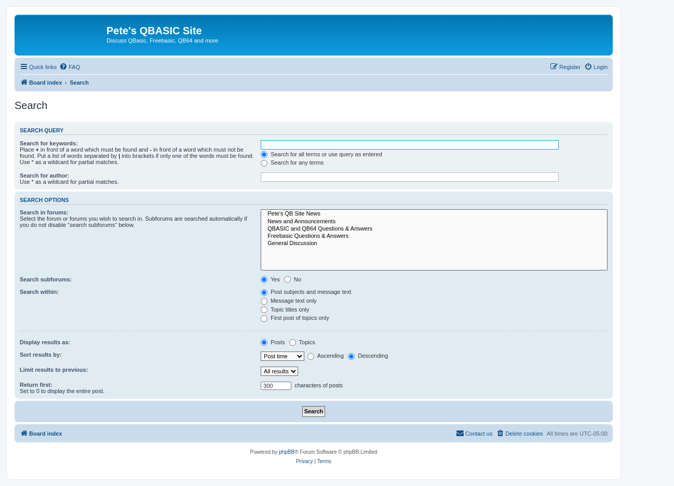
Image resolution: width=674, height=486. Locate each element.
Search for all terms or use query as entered (321, 154)
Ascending (325, 356)
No (292, 279)
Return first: (36, 385)
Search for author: (44, 175)
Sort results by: (41, 355)
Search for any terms (292, 162)
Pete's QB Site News (434, 214)
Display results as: (45, 342)
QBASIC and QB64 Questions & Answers (434, 229)
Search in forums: (44, 212)
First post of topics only (295, 318)
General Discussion (434, 243)
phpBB (286, 452)
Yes (270, 279)
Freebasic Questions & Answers (434, 236)
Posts (273, 342)
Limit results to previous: (54, 370)
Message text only (289, 301)
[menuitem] (69, 67)
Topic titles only (285, 309)
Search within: (39, 292)
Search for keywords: (49, 143)
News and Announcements (434, 221)
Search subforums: (46, 279)
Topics (302, 342)
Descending (368, 356)
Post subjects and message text (306, 292)
